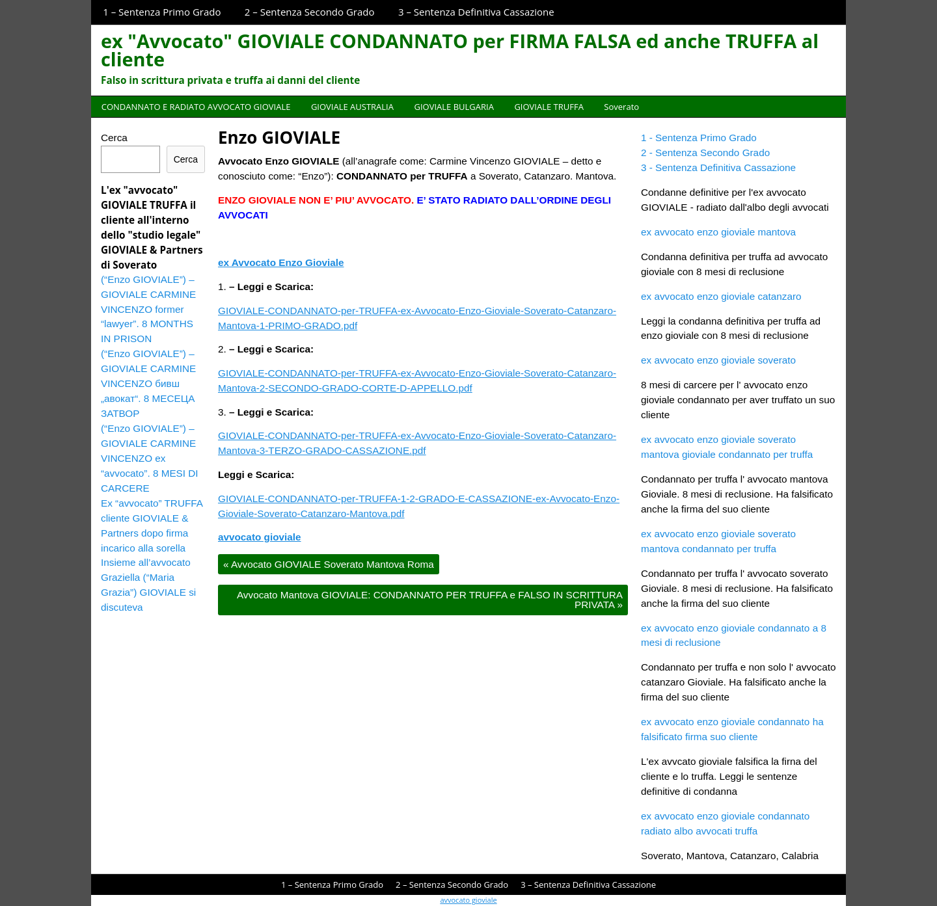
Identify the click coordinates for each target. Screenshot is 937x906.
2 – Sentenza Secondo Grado (310, 11)
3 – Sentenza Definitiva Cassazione (476, 11)
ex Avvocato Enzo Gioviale (281, 262)
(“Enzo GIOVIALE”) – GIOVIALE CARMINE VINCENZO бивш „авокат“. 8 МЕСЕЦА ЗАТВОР (148, 383)
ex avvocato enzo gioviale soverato (718, 360)
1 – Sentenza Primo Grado (162, 11)
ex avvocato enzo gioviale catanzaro (721, 296)
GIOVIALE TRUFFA (548, 107)
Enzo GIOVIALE (279, 137)
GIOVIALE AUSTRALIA (352, 107)
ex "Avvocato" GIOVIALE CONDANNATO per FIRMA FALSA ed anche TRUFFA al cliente (460, 50)
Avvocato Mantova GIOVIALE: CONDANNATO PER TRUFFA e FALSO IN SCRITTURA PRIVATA (430, 599)
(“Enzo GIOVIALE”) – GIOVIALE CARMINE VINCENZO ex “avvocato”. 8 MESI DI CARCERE (149, 458)
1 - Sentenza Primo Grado (699, 137)
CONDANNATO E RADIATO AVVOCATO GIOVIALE (196, 107)
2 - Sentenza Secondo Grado (705, 152)
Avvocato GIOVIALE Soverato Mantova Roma (328, 564)
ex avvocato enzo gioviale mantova (718, 231)
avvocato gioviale (259, 536)
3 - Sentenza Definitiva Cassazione (718, 167)
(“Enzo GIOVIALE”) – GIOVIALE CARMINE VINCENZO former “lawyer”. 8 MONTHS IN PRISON (148, 309)
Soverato (621, 107)
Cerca (114, 137)
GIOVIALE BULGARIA (453, 107)
